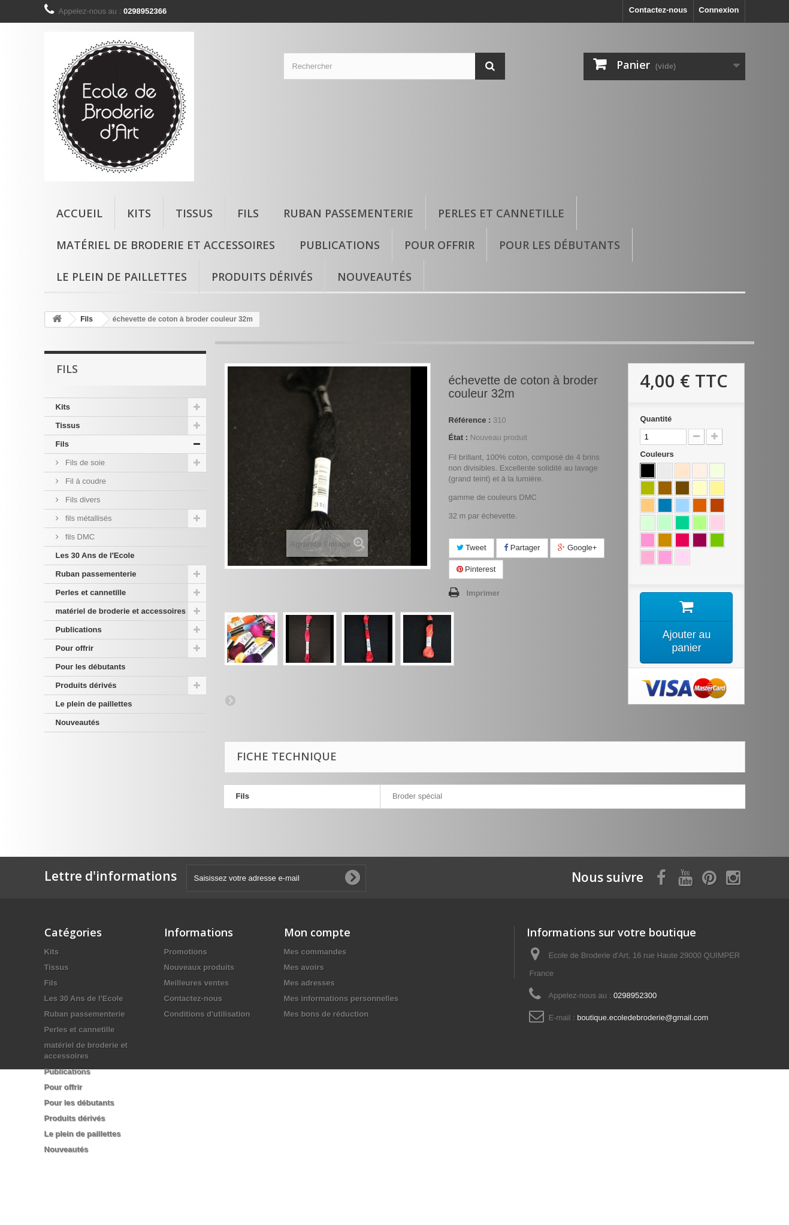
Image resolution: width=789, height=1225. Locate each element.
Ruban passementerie (348, 213)
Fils (248, 213)
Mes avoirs (304, 967)
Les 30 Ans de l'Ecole (95, 555)
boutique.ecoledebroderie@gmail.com (642, 1017)
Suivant (230, 700)
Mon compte (317, 932)
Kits (139, 213)
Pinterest (476, 569)
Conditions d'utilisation (207, 1013)
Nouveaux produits (199, 967)
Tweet (471, 547)
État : (458, 437)
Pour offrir (439, 245)
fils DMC (79, 536)
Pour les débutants (559, 245)
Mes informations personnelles (341, 998)
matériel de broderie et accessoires (165, 245)
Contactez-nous (658, 9)
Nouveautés (374, 276)
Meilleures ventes (196, 982)
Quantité (656, 418)
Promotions (185, 951)
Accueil (79, 213)
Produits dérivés (262, 276)
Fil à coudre (85, 481)
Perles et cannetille (501, 213)
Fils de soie (84, 462)
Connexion (719, 9)
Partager (522, 547)
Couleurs (658, 454)
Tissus (194, 213)
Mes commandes (315, 951)
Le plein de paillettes (121, 276)
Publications (340, 245)
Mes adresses (309, 982)
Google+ (577, 547)
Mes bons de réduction (326, 1013)
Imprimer (483, 593)
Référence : (470, 420)
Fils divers (82, 499)
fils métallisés (88, 518)
